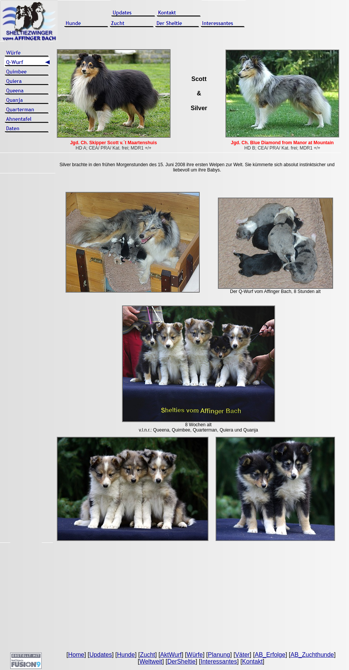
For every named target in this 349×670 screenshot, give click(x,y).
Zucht (147, 654)
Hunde (126, 654)
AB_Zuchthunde (312, 654)
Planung (219, 654)
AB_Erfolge (270, 654)
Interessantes (218, 661)
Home (76, 654)
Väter (242, 654)
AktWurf (171, 654)
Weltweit (150, 661)
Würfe (195, 654)
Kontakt (252, 661)
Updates (100, 654)
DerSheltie (181, 661)
